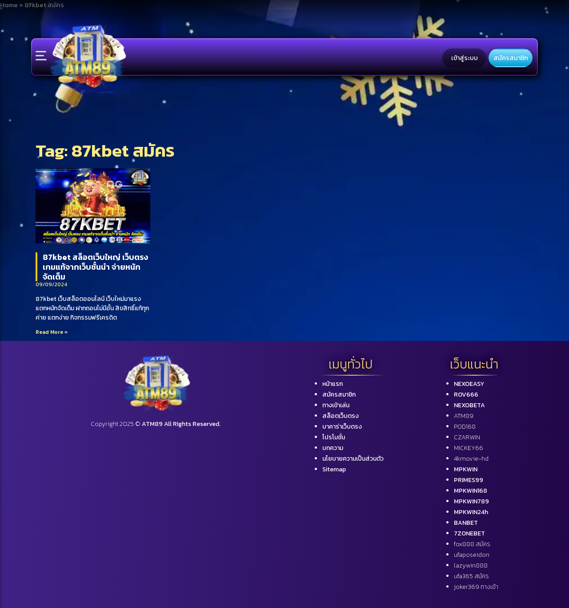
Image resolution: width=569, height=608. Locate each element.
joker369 (476, 587)
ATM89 (463, 416)
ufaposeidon (471, 554)
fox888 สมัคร (472, 544)
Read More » (52, 332)
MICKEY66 (468, 448)
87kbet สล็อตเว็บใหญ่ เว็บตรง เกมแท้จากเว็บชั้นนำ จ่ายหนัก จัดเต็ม (95, 266)
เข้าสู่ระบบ (464, 58)
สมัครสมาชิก (510, 58)
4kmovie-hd (471, 458)
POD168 (465, 426)
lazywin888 (471, 565)
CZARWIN (467, 437)
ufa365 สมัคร (471, 576)
